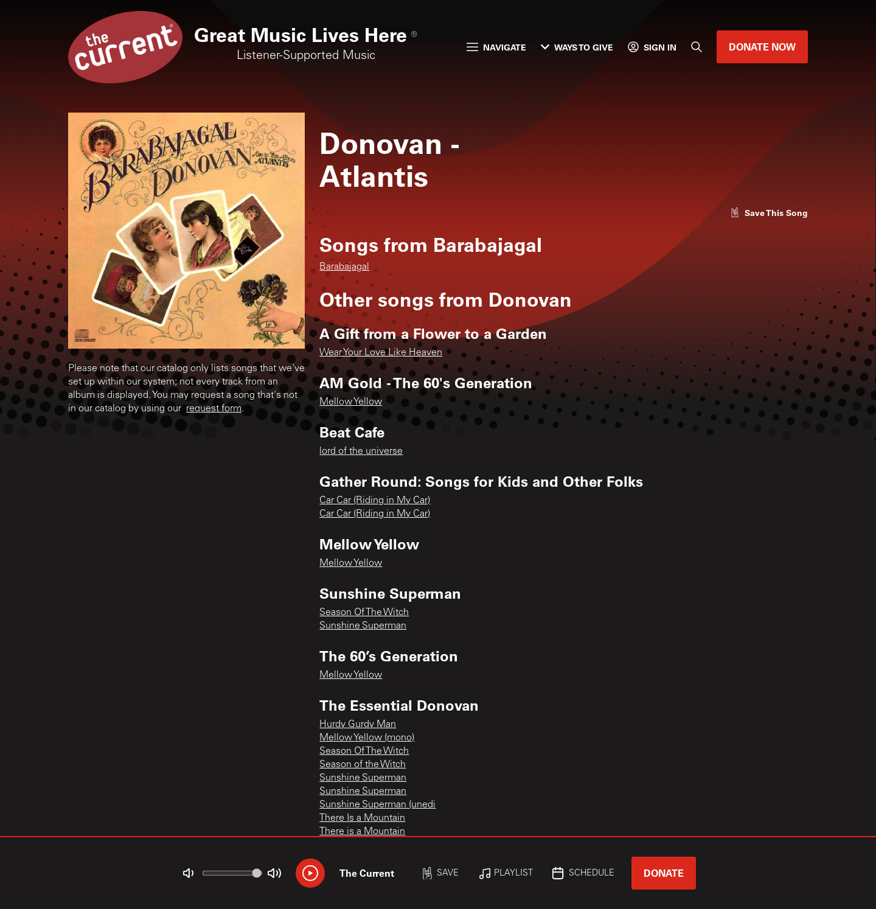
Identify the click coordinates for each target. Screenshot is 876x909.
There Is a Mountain (362, 818)
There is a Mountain (362, 832)
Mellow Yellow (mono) (366, 738)
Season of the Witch (362, 765)
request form (214, 409)
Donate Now (762, 46)
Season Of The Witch (364, 613)
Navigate (496, 47)
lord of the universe (361, 451)
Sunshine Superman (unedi (377, 805)
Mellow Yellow (350, 402)
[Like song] (769, 212)
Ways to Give (577, 47)
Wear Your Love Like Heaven (380, 353)
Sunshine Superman (362, 626)
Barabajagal (344, 267)
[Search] (696, 47)
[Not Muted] (188, 873)
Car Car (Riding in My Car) (374, 501)
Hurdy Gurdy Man (357, 725)
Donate (664, 872)
